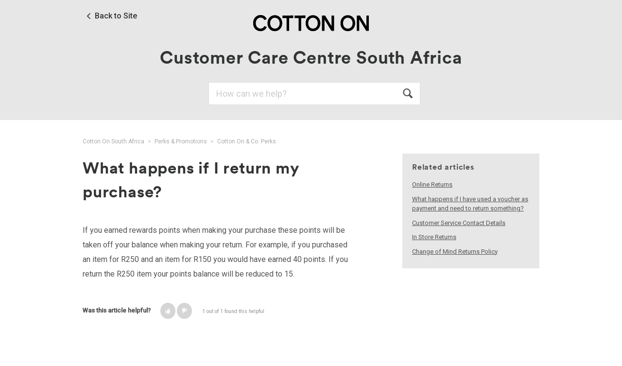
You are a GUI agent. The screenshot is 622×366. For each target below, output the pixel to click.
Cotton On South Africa (113, 141)
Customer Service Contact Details (458, 223)
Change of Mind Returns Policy (455, 251)
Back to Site (116, 16)
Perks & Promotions (181, 141)
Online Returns (432, 184)
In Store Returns (434, 237)
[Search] (314, 93)
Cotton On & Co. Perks (246, 141)
